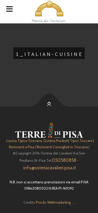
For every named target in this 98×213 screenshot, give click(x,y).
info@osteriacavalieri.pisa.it (49, 167)
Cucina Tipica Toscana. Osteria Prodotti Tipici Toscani (49, 140)
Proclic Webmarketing (53, 202)
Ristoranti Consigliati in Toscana (62, 147)
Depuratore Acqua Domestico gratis (72, 203)
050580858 (64, 160)
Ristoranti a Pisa (21, 147)
